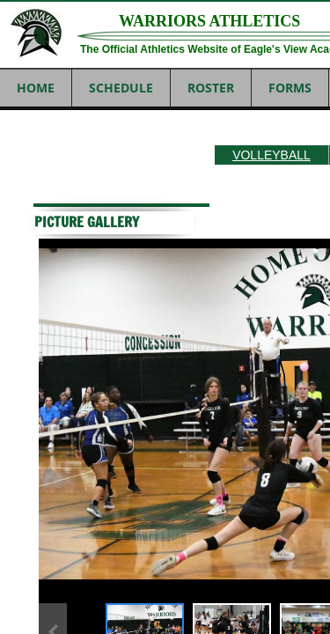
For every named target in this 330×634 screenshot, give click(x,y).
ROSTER (210, 87)
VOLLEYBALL (271, 155)
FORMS (290, 87)
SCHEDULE (121, 87)
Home (36, 87)
